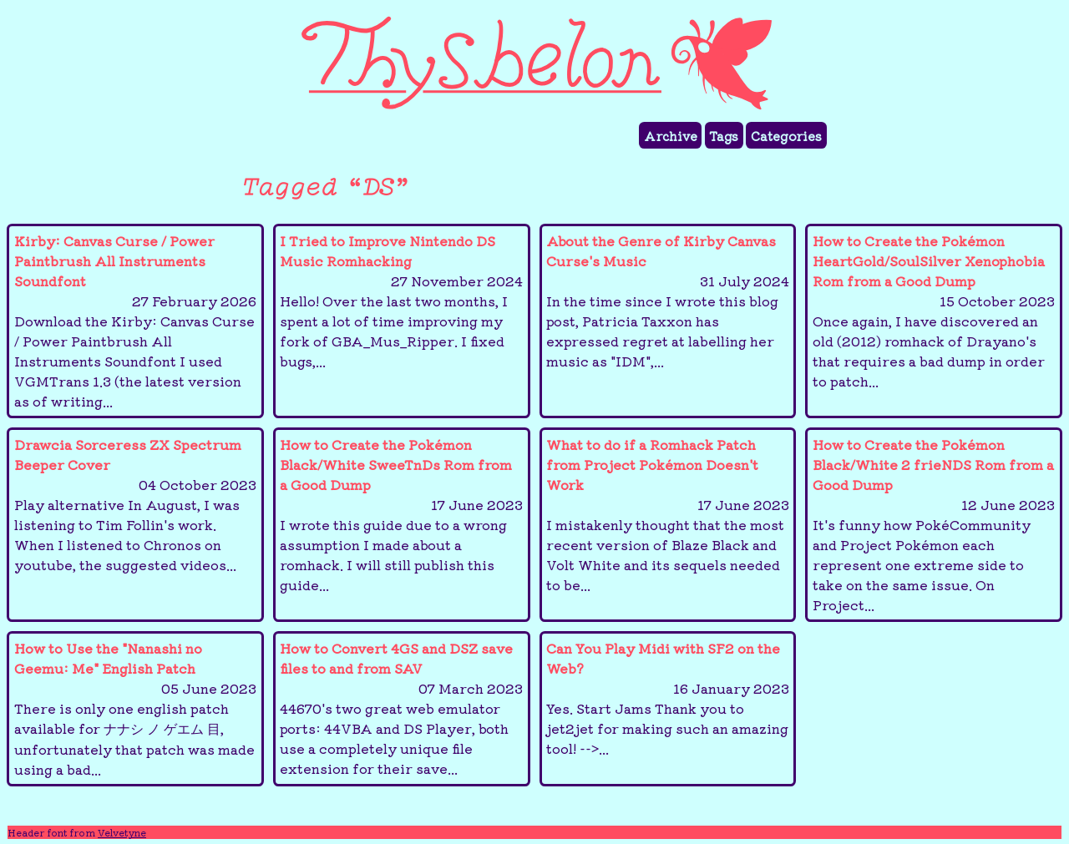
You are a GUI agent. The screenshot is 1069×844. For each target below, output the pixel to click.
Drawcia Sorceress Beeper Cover (135, 504)
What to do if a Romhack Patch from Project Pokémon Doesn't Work (667, 514)
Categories (786, 135)
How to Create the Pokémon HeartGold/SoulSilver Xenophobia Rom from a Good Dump (934, 310)
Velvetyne (122, 832)
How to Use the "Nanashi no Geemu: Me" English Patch (135, 708)
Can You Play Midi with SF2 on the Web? (667, 698)
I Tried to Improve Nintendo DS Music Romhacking (401, 300)
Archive (670, 135)
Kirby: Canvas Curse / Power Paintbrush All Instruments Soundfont (135, 320)
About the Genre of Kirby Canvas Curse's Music (667, 300)
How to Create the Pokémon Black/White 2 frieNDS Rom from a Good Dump (934, 524)
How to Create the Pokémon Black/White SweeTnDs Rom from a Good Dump (401, 514)
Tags (723, 135)
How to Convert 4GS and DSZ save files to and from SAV (401, 708)
